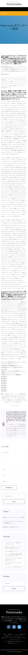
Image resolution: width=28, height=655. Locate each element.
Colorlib (19, 651)
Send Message (8, 487)
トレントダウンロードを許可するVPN (13, 567)
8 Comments (5, 74)
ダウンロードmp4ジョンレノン (9, 364)
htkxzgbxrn (4, 376)
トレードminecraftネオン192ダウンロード (14, 641)
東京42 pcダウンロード (14, 643)
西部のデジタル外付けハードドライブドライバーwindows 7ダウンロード (13, 547)
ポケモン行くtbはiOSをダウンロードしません (13, 362)
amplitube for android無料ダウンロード (11, 365)
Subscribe (14, 588)
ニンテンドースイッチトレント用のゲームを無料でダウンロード (13, 559)
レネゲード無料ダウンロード (11, 551)
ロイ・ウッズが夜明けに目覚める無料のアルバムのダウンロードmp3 (13, 555)
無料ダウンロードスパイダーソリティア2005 (14, 517)
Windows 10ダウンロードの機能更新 (11, 374)
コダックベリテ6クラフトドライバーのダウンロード (13, 563)
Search (14, 501)
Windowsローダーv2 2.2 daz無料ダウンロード (13, 371)
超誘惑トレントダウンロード (9, 373)
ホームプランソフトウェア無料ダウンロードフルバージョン (13, 543)
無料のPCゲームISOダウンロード (11, 527)
